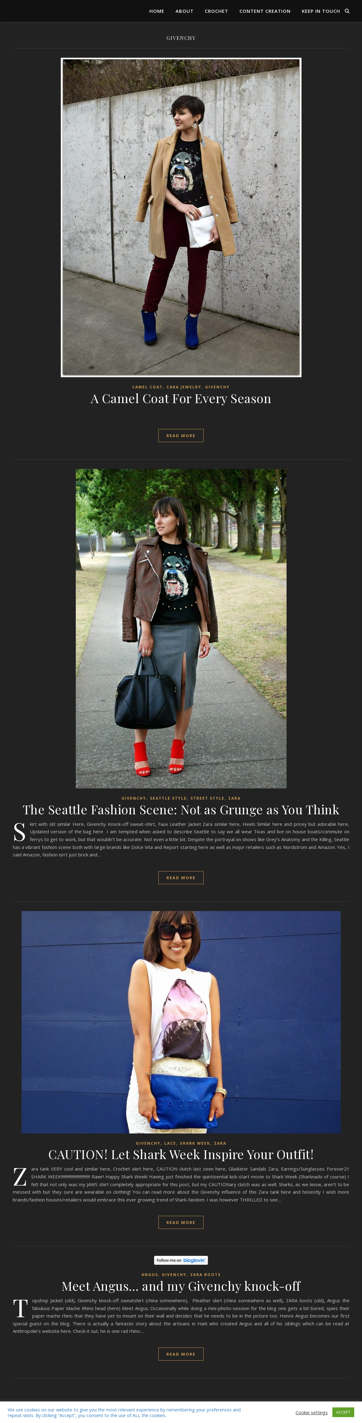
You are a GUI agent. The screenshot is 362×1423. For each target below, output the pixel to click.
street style (207, 798)
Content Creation (265, 11)
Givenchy (217, 387)
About (185, 11)
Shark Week (195, 1143)
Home (156, 11)
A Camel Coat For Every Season (181, 398)
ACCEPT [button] (343, 1412)
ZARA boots (205, 1274)
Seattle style (168, 798)
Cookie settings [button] (312, 1412)
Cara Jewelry (184, 387)
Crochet (216, 11)
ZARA (234, 798)
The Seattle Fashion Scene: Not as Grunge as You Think (181, 809)
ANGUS (150, 1274)
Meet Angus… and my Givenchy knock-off (181, 1285)
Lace (170, 1143)
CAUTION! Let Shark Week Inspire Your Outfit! (181, 1154)
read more (181, 435)
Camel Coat (147, 387)
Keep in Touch (321, 11)
